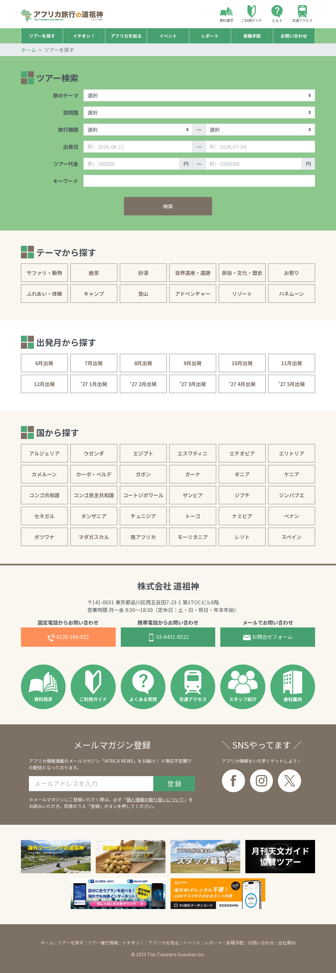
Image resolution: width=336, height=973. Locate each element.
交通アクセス (302, 14)
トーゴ (192, 516)
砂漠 (143, 273)
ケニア (291, 474)
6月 (44, 363)
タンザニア (94, 516)
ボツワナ (44, 537)
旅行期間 (68, 129)
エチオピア (242, 453)
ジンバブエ (291, 495)
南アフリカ (143, 537)
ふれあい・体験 (44, 293)
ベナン (291, 516)
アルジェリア (44, 453)
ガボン (143, 474)
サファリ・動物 (44, 273)
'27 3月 (192, 384)
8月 (143, 363)
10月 (242, 363)
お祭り (291, 273)
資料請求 (226, 14)
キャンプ (94, 293)
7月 (94, 363)
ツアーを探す (70, 942)
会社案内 (287, 942)
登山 (143, 293)
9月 (193, 363)
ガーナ (192, 474)
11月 (291, 363)
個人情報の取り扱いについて (155, 799)
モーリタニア (193, 537)
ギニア (242, 474)
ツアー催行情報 (102, 942)
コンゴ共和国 (44, 495)
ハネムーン (291, 293)
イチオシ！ (133, 942)
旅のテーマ (65, 95)
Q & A (277, 14)
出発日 (70, 146)
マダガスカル (94, 537)
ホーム (28, 50)
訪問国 (70, 112)
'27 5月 (291, 384)
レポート (213, 942)
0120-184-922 (68, 637)
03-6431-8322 (168, 637)
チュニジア (143, 516)
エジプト (143, 453)
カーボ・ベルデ (94, 474)
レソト (242, 537)
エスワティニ (193, 453)
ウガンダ (94, 453)
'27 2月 (143, 384)
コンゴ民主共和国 (94, 495)
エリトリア (291, 453)
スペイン (291, 537)
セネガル (44, 516)
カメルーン (44, 474)
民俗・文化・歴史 (242, 273)
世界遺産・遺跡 (192, 273)
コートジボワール (143, 495)
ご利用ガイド (251, 14)
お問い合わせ (261, 942)
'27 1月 (94, 384)
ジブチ (242, 495)
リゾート (242, 293)
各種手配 (235, 942)
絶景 (94, 273)
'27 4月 (242, 384)
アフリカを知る (163, 942)
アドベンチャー (192, 293)
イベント (192, 942)
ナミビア (242, 516)
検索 (168, 206)
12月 (44, 384)
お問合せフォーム (268, 637)
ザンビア (193, 495)
